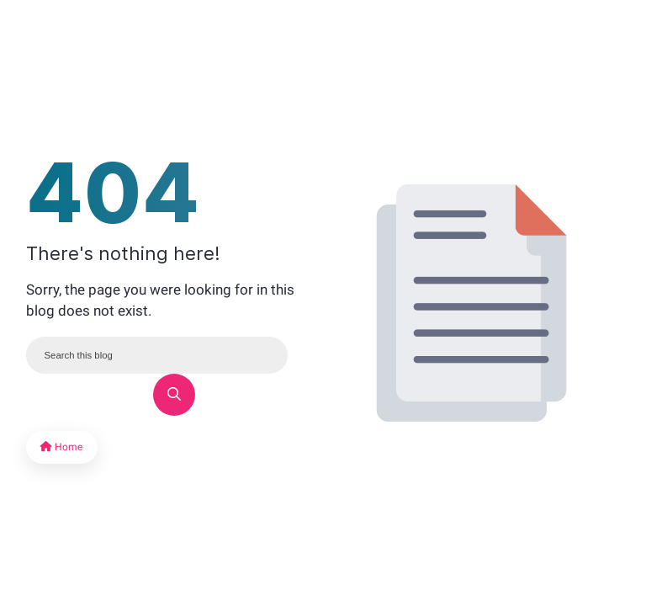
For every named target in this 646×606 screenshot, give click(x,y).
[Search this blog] (157, 355)
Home (61, 447)
